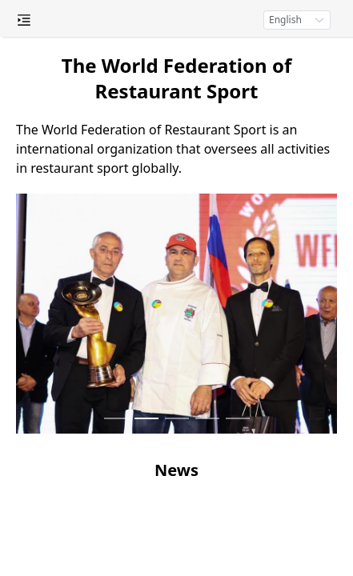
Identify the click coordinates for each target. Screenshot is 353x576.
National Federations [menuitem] (96, 242)
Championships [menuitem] (96, 306)
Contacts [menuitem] (96, 434)
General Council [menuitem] (96, 178)
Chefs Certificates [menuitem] (96, 274)
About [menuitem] (96, 146)
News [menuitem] (96, 338)
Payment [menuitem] (96, 402)
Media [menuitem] (96, 370)
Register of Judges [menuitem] (96, 210)
